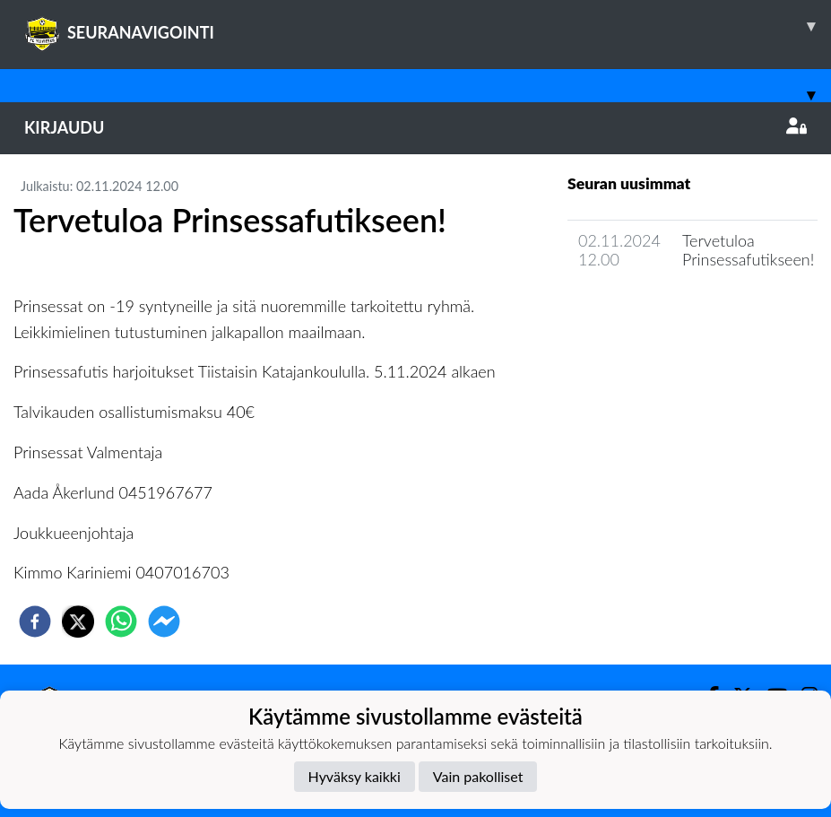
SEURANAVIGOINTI (427, 26)
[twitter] (78, 621)
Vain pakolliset (478, 776)
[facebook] (35, 621)
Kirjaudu (415, 127)
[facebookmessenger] (164, 621)
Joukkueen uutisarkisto (658, 310)
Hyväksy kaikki (354, 776)
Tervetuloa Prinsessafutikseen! (748, 249)
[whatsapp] (121, 621)
